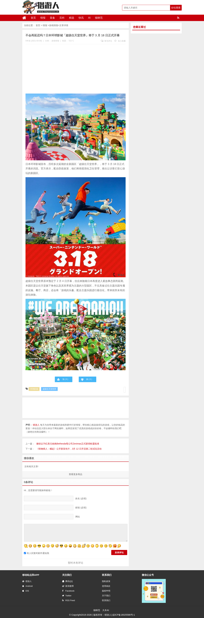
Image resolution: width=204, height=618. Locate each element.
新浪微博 (68, 586)
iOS (25, 591)
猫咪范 (99, 17)
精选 (71, 17)
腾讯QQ (67, 581)
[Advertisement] (76, 69)
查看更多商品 (75, 474)
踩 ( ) (89, 379)
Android (27, 586)
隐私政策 (106, 581)
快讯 (81, 17)
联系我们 (106, 600)
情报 (42, 17)
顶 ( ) (65, 379)
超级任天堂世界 (49, 389)
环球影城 (34, 389)
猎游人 (27, 581)
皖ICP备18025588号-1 (124, 615)
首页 (33, 17)
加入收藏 (120, 41)
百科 (62, 17)
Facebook (68, 591)
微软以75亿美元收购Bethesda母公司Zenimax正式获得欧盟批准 (67, 443)
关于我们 (106, 595)
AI (89, 17)
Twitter (66, 595)
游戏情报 (53, 25)
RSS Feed (68, 600)
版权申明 (106, 591)
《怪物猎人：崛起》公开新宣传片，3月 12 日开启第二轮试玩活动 (69, 448)
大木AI (105, 610)
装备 (52, 17)
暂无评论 (106, 41)
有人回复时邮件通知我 (36, 553)
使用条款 (106, 586)
